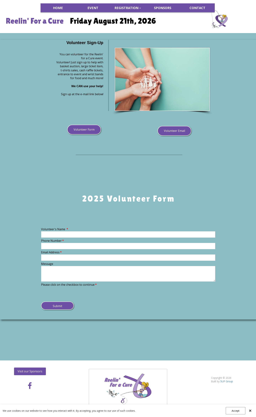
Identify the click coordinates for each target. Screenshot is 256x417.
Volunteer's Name (54, 229)
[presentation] (68, 294)
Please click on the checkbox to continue (69, 285)
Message (47, 264)
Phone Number (52, 241)
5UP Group (226, 381)
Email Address (51, 252)
